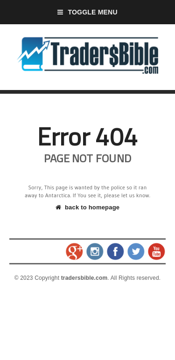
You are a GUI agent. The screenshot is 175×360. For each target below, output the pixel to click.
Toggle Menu (87, 12)
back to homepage (87, 207)
